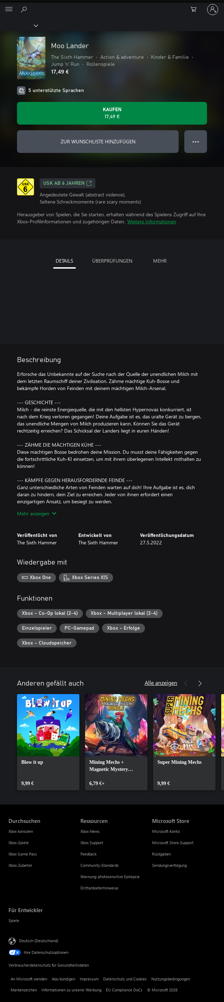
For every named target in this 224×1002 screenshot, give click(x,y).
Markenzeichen (24, 989)
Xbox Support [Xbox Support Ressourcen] (91, 842)
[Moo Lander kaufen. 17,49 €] (112, 113)
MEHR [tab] (160, 260)
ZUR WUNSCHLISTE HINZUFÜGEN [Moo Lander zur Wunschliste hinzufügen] (98, 141)
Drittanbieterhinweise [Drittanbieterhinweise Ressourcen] (99, 888)
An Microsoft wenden (29, 979)
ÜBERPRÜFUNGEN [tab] (112, 260)
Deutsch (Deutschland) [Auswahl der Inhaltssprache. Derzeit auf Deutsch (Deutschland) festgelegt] (38, 940)
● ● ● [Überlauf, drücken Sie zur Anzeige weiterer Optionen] (195, 141)
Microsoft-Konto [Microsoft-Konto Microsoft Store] (166, 831)
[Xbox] (18, 25)
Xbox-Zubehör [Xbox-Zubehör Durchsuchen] (20, 865)
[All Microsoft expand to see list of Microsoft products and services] (8, 9)
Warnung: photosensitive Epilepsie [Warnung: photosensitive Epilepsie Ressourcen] (110, 876)
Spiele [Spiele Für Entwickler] (14, 920)
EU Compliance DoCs (124, 989)
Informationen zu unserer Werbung (71, 989)
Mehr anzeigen (36, 513)
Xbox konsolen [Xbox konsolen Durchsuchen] (21, 831)
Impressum (89, 979)
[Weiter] (200, 683)
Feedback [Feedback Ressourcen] (88, 854)
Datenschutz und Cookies (125, 979)
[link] (48, 742)
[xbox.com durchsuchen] (25, 9)
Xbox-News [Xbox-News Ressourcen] (90, 831)
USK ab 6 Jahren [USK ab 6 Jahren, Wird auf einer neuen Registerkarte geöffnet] (67, 183)
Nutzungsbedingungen (170, 979)
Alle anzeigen (161, 682)
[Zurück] (186, 683)
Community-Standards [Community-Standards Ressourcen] (99, 865)
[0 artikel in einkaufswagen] (195, 9)
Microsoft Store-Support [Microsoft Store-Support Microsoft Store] (173, 842)
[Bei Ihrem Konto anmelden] (212, 9)
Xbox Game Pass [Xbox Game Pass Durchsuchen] (23, 854)
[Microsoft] (111, 5)
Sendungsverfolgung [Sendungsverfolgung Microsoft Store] (169, 865)
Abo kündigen (63, 979)
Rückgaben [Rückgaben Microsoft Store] (161, 854)
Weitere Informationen (151, 221)
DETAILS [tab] (64, 260)
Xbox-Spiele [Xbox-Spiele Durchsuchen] (19, 842)
